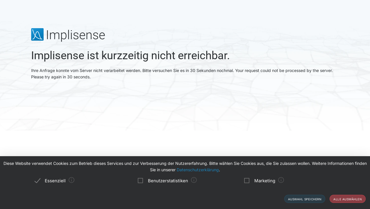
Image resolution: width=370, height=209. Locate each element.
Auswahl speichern (305, 199)
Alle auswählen (347, 199)
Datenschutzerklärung (198, 169)
